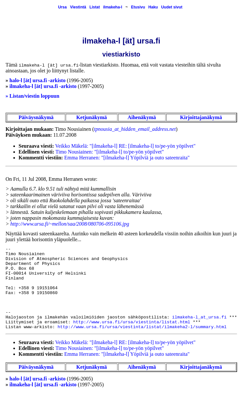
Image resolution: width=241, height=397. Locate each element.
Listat (94, 7)
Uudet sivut (171, 7)
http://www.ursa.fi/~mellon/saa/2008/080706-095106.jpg (69, 224)
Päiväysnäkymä (36, 117)
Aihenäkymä (141, 117)
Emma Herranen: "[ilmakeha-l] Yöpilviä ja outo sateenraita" (127, 157)
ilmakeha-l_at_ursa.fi (199, 317)
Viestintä (78, 7)
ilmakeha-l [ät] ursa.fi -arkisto (42, 86)
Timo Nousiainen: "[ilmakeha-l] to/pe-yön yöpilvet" (110, 152)
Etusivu (138, 7)
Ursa (62, 7)
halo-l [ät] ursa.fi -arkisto (37, 80)
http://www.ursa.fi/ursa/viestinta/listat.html (131, 322)
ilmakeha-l (112, 7)
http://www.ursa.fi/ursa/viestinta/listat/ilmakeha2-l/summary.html (142, 327)
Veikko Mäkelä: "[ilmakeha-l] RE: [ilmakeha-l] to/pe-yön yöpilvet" (125, 146)
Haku (153, 7)
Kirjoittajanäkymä (201, 117)
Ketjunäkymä (91, 117)
